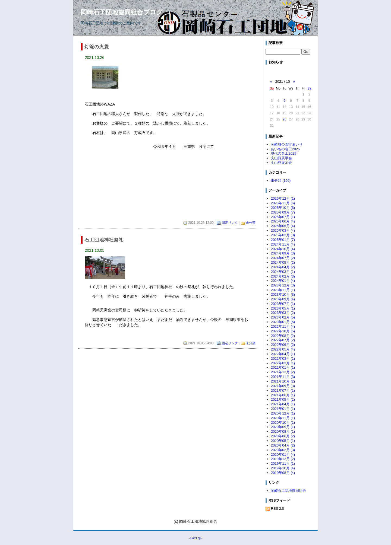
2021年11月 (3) (283, 377)
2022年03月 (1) (283, 358)
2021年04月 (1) (283, 404)
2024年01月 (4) (283, 281)
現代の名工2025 (283, 153)
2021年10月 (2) (283, 381)
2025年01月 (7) (283, 240)
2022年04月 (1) (283, 354)
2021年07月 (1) (283, 390)
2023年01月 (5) (283, 322)
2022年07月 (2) (283, 340)
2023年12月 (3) (283, 285)
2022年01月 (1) (283, 367)
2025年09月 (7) (283, 212)
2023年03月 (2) (283, 313)
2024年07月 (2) (283, 258)
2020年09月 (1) (283, 427)
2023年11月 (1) (283, 290)
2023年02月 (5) (283, 317)
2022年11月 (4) (283, 326)
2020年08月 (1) (283, 431)
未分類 (251, 223)
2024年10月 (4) (283, 249)
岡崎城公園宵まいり (286, 144)
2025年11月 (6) (283, 203)
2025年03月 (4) (283, 230)
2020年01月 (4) (283, 454)
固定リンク (230, 223)
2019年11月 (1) (283, 463)
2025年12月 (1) (283, 198)
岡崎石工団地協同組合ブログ (122, 12)
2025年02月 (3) (283, 235)
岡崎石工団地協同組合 (288, 491)
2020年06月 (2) (283, 436)
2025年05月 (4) (283, 226)
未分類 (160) (281, 181)
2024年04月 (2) (283, 267)
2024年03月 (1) (283, 272)
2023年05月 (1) (283, 308)
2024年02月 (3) (283, 276)
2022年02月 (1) (283, 363)
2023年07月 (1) (283, 304)
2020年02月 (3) (283, 450)
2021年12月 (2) (283, 372)
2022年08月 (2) (283, 336)
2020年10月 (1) (283, 422)
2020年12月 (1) (283, 413)
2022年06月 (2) (283, 345)
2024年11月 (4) (283, 244)
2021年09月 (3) (283, 386)
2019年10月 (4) (283, 468)
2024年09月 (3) (283, 253)
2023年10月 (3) (283, 294)
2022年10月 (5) (283, 331)
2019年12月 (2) (283, 459)
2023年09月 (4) (283, 299)
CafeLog (195, 538)
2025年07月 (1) (283, 217)
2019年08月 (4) (283, 473)
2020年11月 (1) (283, 418)
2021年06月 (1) (283, 395)
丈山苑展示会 (281, 158)
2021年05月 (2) (283, 399)
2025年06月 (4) (283, 221)
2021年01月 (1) (283, 409)
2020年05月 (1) (283, 441)
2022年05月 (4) (283, 349)
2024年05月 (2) (283, 262)
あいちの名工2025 (285, 149)
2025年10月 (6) (283, 208)
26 (284, 119)
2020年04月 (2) (283, 445)
